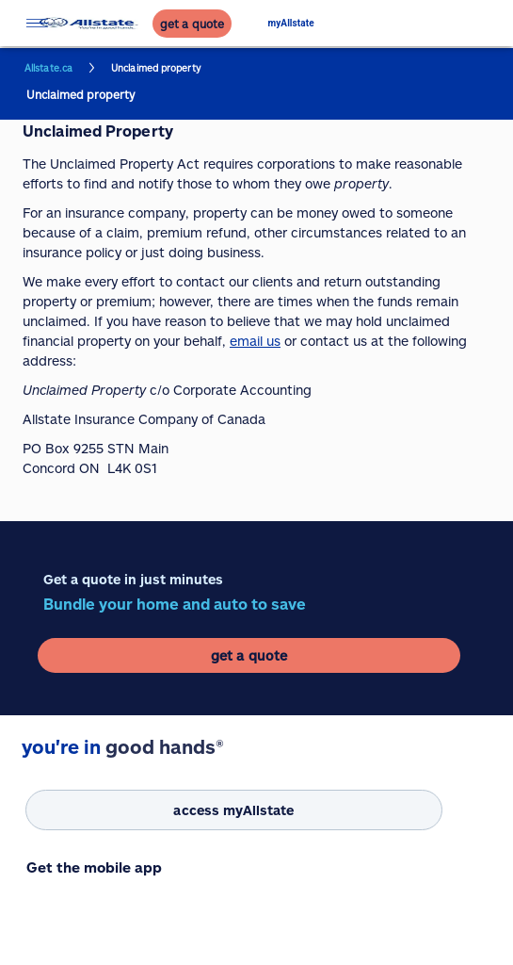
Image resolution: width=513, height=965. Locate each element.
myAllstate (291, 23)
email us (255, 341)
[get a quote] (192, 23)
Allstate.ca (48, 68)
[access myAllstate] (233, 810)
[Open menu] (37, 23)
